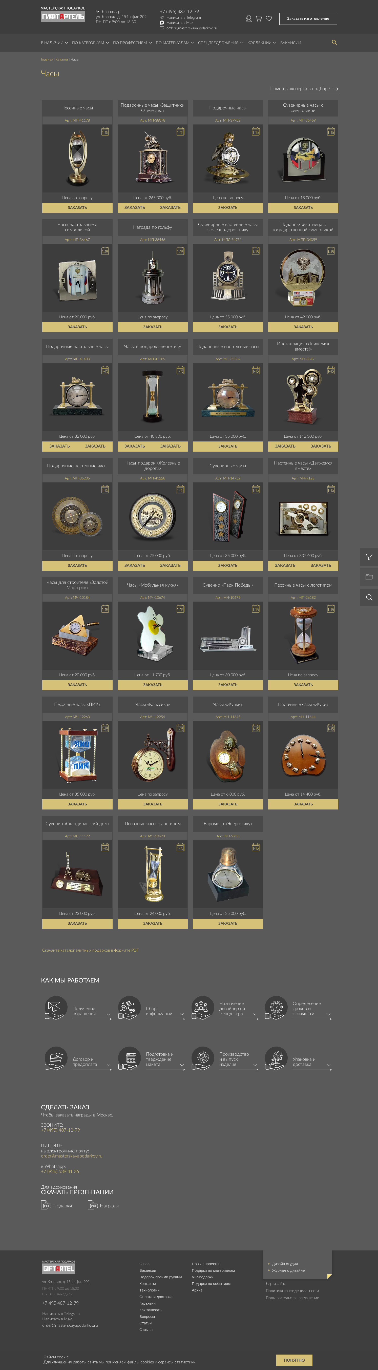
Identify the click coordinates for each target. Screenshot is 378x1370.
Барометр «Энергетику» (228, 824)
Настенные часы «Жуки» (303, 704)
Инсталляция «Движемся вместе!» (303, 347)
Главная (47, 59)
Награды (109, 1206)
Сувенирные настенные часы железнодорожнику (228, 227)
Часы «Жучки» (227, 704)
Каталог (62, 59)
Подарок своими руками (160, 1277)
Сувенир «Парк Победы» (228, 585)
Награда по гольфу (152, 227)
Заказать (77, 208)
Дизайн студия (285, 1264)
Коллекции (259, 43)
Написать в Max (179, 23)
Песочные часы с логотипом (303, 585)
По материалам (173, 43)
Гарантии (147, 1303)
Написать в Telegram (183, 18)
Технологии (149, 1290)
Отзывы (146, 1329)
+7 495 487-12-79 (60, 1303)
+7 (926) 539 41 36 (60, 1171)
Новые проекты (205, 1264)
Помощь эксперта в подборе (300, 89)
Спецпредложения (218, 43)
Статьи (145, 1323)
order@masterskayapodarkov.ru (191, 28)
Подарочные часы (228, 108)
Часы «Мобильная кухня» (152, 585)
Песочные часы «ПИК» (77, 704)
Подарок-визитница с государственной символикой (303, 227)
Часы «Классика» (152, 704)
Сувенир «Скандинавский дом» (77, 824)
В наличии (52, 43)
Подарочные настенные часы (77, 466)
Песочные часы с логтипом (153, 824)
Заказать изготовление (308, 19)
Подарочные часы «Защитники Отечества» (152, 108)
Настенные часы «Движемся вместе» (303, 466)
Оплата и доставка (156, 1297)
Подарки (62, 1206)
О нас (144, 1264)
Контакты (147, 1283)
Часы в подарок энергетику (152, 346)
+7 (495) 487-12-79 (179, 12)
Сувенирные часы (227, 466)
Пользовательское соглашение (292, 1298)
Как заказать (150, 1310)
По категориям (88, 43)
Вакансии (290, 43)
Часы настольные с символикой (77, 227)
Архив (197, 1290)
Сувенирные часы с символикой (303, 108)
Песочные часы (77, 108)
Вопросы (147, 1316)
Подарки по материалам (213, 1270)
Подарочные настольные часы (77, 346)
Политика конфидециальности (292, 1291)
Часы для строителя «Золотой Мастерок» (77, 585)
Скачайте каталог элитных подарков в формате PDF (90, 950)
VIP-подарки (203, 1277)
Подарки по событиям (211, 1283)
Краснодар (111, 12)
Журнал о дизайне (288, 1270)
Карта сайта (276, 1284)
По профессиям (130, 43)
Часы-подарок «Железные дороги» (152, 466)
